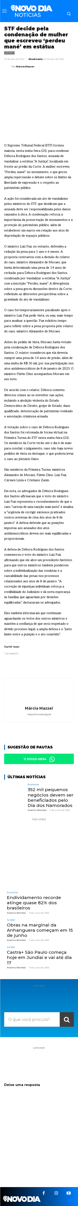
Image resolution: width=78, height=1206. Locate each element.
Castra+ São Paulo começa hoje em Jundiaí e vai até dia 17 (39, 957)
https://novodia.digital (39, 714)
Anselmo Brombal (37, 810)
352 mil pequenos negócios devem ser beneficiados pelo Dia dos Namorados (50, 797)
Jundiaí (11, 920)
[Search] (67, 1019)
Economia (33, 784)
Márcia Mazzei (25, 66)
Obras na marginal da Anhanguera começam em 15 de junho (40, 930)
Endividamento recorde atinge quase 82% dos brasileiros (34, 902)
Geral (9, 52)
